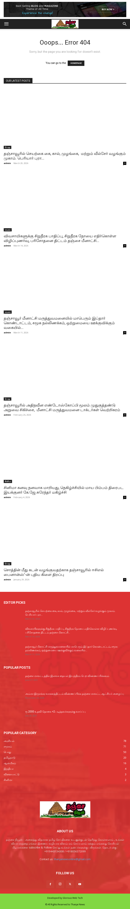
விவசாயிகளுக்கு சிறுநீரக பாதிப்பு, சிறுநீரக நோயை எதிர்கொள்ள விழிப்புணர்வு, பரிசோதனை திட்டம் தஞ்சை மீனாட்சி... (60, 238)
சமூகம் (8, 229)
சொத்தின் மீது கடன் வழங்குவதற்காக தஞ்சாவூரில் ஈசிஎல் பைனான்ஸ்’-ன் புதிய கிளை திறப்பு (54, 572)
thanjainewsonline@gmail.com (72, 859)
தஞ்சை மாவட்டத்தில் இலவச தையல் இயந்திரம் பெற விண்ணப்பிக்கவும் (67, 675)
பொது (7, 147)
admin (7, 163)
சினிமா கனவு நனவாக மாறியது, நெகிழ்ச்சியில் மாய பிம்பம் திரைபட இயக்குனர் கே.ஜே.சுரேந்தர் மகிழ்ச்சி (64, 490)
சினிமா (8, 481)
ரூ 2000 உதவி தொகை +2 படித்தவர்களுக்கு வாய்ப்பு (55, 711)
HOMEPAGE (76, 63)
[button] (6, 24)
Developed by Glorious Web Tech (65, 898)
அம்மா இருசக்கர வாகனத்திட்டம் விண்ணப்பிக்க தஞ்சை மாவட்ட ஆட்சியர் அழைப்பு (74, 693)
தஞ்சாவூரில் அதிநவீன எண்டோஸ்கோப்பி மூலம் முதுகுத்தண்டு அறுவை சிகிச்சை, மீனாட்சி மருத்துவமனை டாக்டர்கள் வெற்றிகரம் (62, 407)
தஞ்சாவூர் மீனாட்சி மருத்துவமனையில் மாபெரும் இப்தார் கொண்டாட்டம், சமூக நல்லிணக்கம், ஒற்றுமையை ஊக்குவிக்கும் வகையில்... (59, 323)
